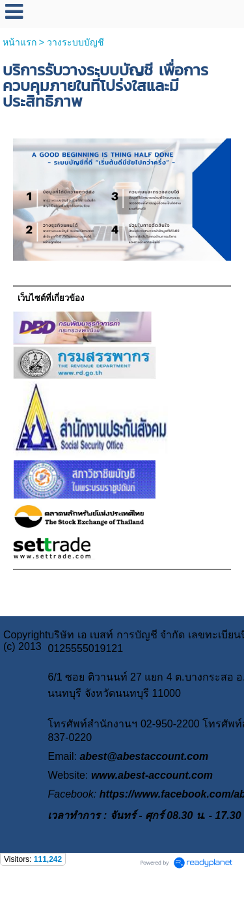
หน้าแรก (19, 42)
